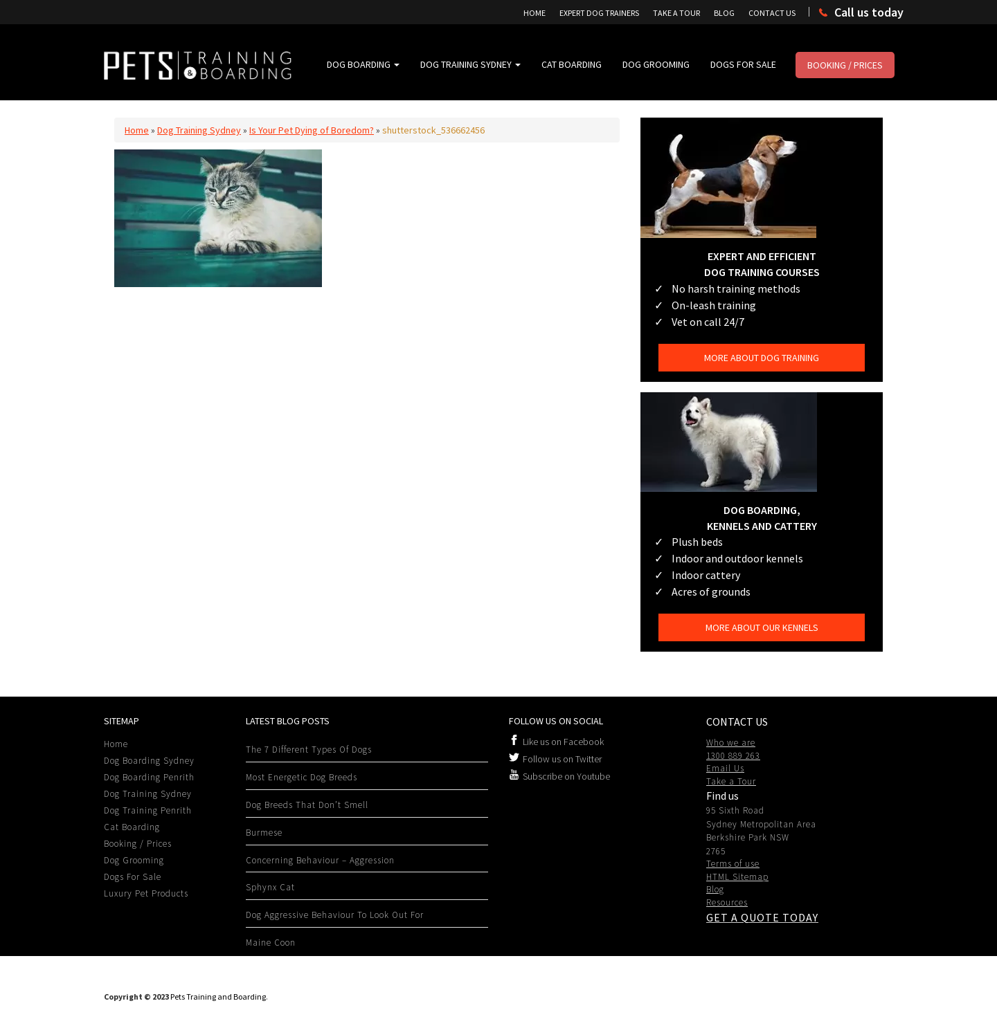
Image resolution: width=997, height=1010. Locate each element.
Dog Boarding (363, 64)
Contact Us (772, 13)
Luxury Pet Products (146, 893)
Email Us (725, 768)
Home (534, 13)
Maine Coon (271, 942)
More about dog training (761, 357)
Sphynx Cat (270, 887)
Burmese (264, 832)
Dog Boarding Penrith (149, 777)
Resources (727, 902)
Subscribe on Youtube (566, 776)
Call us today (869, 12)
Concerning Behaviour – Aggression (320, 860)
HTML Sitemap (737, 877)
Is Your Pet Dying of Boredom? (311, 130)
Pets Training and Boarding (218, 996)
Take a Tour (731, 781)
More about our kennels (762, 627)
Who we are (730, 743)
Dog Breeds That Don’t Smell (307, 805)
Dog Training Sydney (470, 64)
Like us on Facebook (563, 741)
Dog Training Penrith (148, 810)
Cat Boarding (571, 64)
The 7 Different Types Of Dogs (309, 749)
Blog (724, 13)
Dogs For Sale (743, 64)
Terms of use (733, 864)
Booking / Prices (845, 65)
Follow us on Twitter (562, 759)
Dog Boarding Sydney (149, 760)
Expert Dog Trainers (599, 13)
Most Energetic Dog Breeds (301, 777)
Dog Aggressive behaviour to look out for (335, 915)
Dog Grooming (656, 64)
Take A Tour (676, 13)
